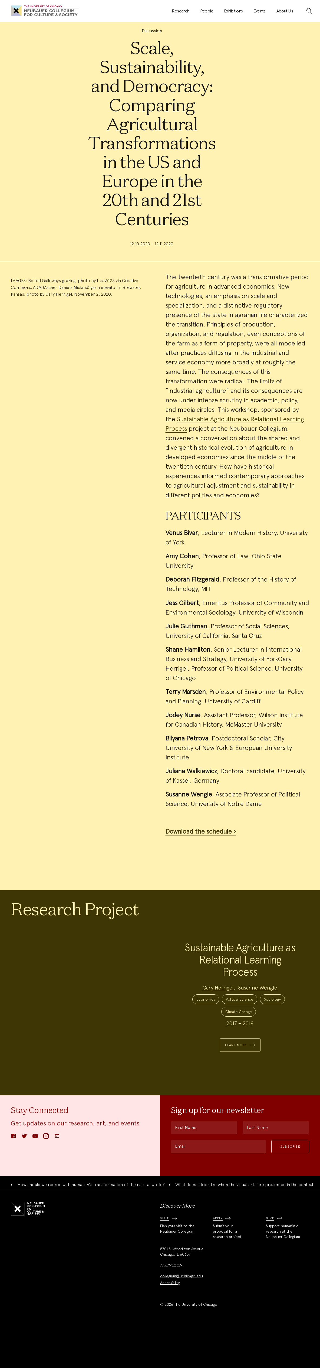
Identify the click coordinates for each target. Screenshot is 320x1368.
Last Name (257, 1166)
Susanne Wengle (257, 1007)
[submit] (309, 11)
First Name (185, 1166)
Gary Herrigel (218, 1007)
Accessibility (170, 1322)
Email (180, 1185)
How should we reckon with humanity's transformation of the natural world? (91, 1223)
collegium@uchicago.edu (181, 1315)
